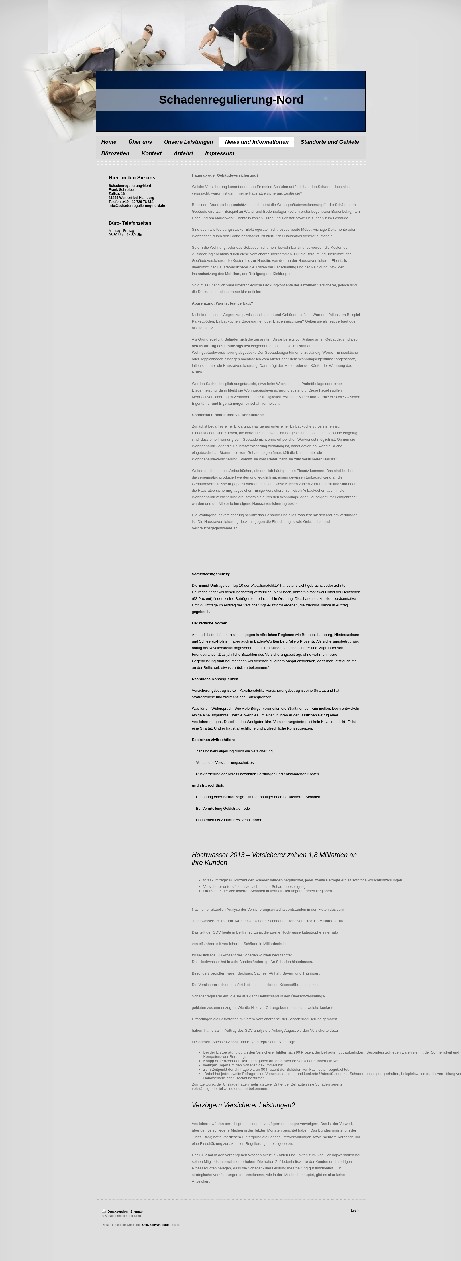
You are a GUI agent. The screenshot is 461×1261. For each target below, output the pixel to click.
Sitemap (136, 1211)
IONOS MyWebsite (155, 1224)
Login (355, 1210)
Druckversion (115, 1211)
